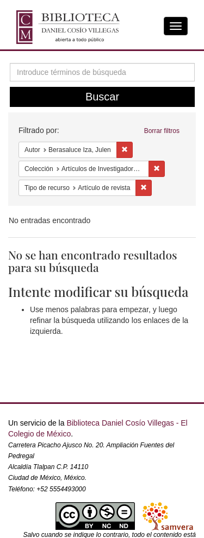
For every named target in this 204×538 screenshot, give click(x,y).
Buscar (102, 97)
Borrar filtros (162, 131)
